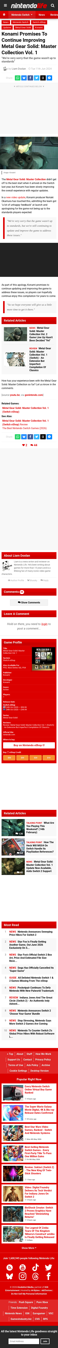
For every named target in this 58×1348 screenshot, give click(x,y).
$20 (35, 758)
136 (19, 833)
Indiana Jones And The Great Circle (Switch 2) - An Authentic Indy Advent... (30, 1000)
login (44, 624)
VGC (51, 1313)
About (20, 1054)
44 (35, 445)
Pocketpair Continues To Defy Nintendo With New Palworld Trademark (31, 989)
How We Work (43, 1054)
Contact (27, 1059)
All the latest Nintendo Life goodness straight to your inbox (29, 1333)
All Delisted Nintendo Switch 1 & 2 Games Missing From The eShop (31, 979)
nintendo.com (9, 734)
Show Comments (29, 602)
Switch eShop (39, 22)
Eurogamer (39, 1313)
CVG (37, 1319)
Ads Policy (32, 1065)
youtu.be (15, 395)
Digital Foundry (39, 1307)
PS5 (5, 667)
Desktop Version (39, 1070)
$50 (9, 758)
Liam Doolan (19, 68)
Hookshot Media (25, 1287)
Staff (29, 1054)
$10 (48, 758)
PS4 (24, 667)
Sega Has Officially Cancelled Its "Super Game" (31, 969)
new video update (15, 197)
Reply (45, 580)
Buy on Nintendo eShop (29, 745)
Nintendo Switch (20, 22)
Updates (7, 27)
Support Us (14, 1059)
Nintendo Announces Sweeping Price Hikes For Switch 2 (30, 933)
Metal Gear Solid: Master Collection (26, 179)
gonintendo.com (34, 395)
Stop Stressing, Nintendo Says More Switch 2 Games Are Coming (30, 1022)
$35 (22, 758)
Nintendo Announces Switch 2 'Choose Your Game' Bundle (30, 1012)
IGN (27, 1313)
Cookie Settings (18, 1070)
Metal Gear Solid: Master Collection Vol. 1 (14, 652)
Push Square (26, 1302)
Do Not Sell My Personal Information (29, 1294)
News (6, 22)
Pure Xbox (42, 1302)
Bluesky (32, 580)
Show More (29, 1248)
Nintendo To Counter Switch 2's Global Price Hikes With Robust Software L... (31, 1033)
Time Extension (19, 1307)
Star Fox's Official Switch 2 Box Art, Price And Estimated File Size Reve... (30, 957)
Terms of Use (15, 1065)
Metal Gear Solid (23, 27)
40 (20, 872)
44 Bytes (35, 1290)
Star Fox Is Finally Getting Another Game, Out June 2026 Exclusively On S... (27, 944)
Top (10, 1054)
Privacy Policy (43, 1059)
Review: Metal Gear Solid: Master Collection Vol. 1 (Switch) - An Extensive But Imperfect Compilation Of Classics (28, 726)
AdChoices (46, 1290)
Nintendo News (13, 1313)
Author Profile (16, 580)
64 (20, 853)
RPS (45, 1319)
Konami (39, 27)
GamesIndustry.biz (21, 1319)
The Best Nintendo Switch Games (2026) (24, 428)
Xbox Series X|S (14, 667)
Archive (46, 1065)
